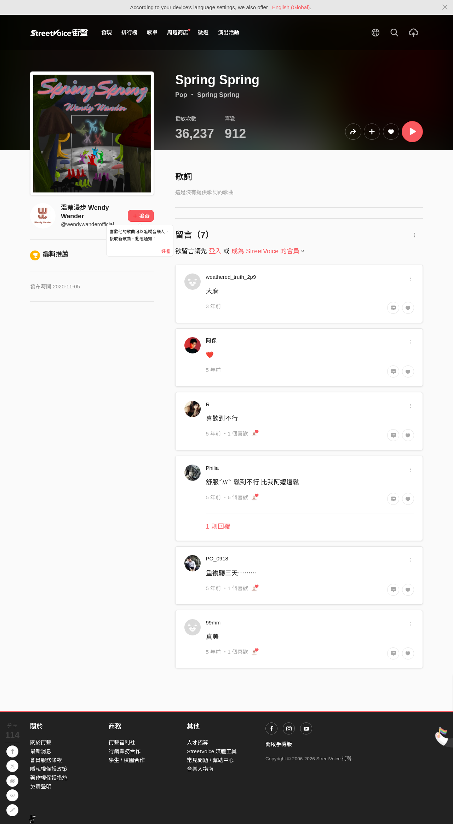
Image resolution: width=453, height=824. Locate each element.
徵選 (203, 32)
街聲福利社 (122, 742)
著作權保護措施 (48, 778)
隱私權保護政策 (48, 769)
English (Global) (291, 7)
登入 (215, 251)
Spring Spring (218, 94)
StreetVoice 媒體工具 (212, 751)
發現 (106, 32)
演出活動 (228, 32)
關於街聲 (40, 742)
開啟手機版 (278, 744)
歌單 (152, 32)
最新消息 (40, 751)
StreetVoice (59, 32)
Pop (181, 94)
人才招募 (197, 742)
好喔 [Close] (165, 251)
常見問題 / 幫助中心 (210, 760)
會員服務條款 (46, 760)
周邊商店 (178, 32)
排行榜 (129, 32)
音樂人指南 (200, 769)
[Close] (445, 7)
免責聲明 (40, 787)
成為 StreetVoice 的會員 (265, 251)
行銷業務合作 (125, 751)
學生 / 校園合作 (127, 760)
